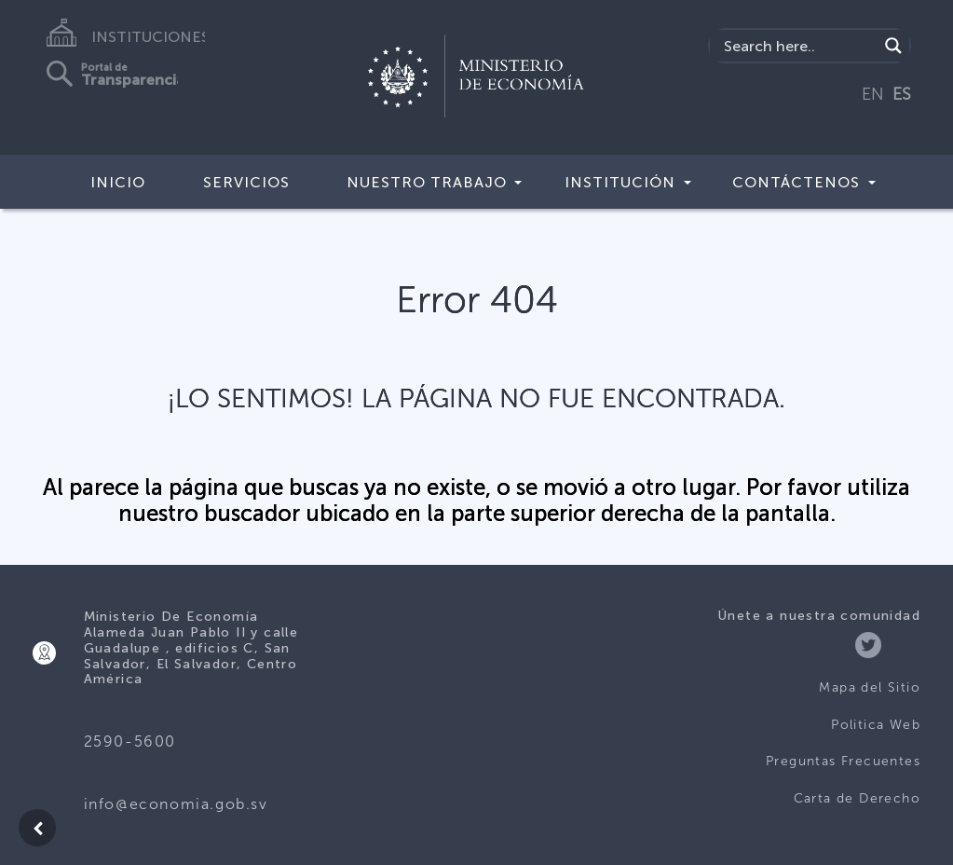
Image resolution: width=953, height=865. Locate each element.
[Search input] (798, 46)
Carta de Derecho (857, 798)
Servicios (246, 182)
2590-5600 (130, 741)
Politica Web (875, 725)
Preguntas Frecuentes (843, 761)
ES (901, 94)
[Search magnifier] (893, 46)
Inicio (117, 182)
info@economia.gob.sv (176, 804)
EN (873, 94)
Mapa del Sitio (869, 687)
